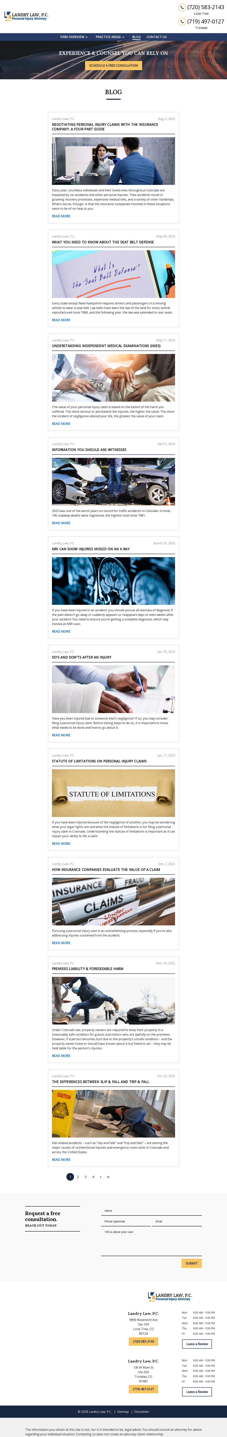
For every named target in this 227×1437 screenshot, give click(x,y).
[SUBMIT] (192, 1263)
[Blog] (136, 37)
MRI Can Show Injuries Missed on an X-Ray (91, 549)
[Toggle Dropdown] (87, 37)
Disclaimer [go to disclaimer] (141, 1412)
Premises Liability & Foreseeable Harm (87, 968)
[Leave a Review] (197, 1344)
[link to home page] (26, 16)
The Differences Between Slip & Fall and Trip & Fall (100, 1081)
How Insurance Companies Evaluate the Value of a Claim (106, 869)
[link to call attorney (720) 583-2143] (201, 7)
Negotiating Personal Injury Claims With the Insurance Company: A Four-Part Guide (105, 126)
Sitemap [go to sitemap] (123, 1412)
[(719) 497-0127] (143, 1389)
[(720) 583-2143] (143, 1341)
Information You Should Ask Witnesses (89, 449)
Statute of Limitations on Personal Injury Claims (99, 761)
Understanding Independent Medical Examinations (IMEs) (106, 345)
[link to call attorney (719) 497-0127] (201, 21)
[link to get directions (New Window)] (143, 1327)
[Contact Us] (156, 37)
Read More (61, 216)
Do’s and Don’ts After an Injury (81, 657)
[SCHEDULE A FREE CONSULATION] (113, 65)
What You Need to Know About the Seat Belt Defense (103, 242)
